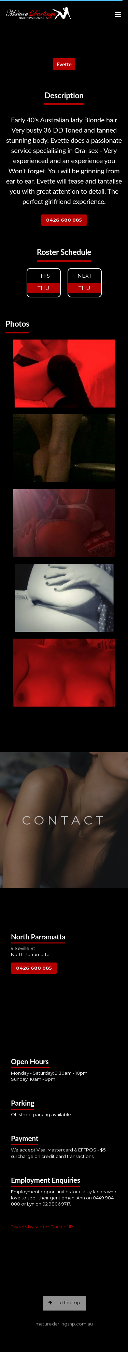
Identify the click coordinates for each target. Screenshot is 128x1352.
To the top (64, 1302)
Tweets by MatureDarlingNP (42, 1226)
